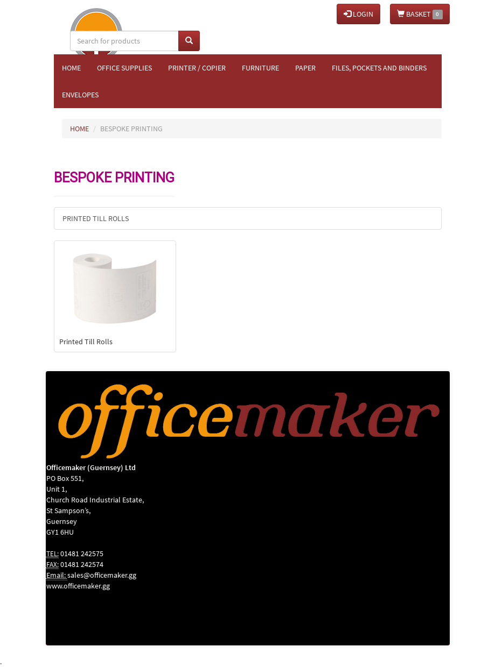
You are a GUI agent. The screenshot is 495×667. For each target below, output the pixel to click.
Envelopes (80, 95)
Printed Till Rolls (95, 218)
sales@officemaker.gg (101, 575)
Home (71, 68)
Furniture (260, 68)
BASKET (420, 14)
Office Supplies (124, 68)
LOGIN (358, 14)
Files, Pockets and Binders (379, 68)
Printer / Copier (197, 68)
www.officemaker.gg (78, 586)
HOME (79, 128)
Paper (305, 68)
